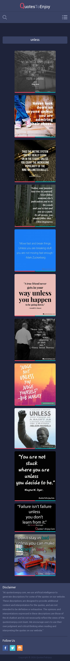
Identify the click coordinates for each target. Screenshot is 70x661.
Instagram (20, 648)
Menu (64, 17)
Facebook (5, 648)
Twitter (12, 648)
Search (5, 17)
